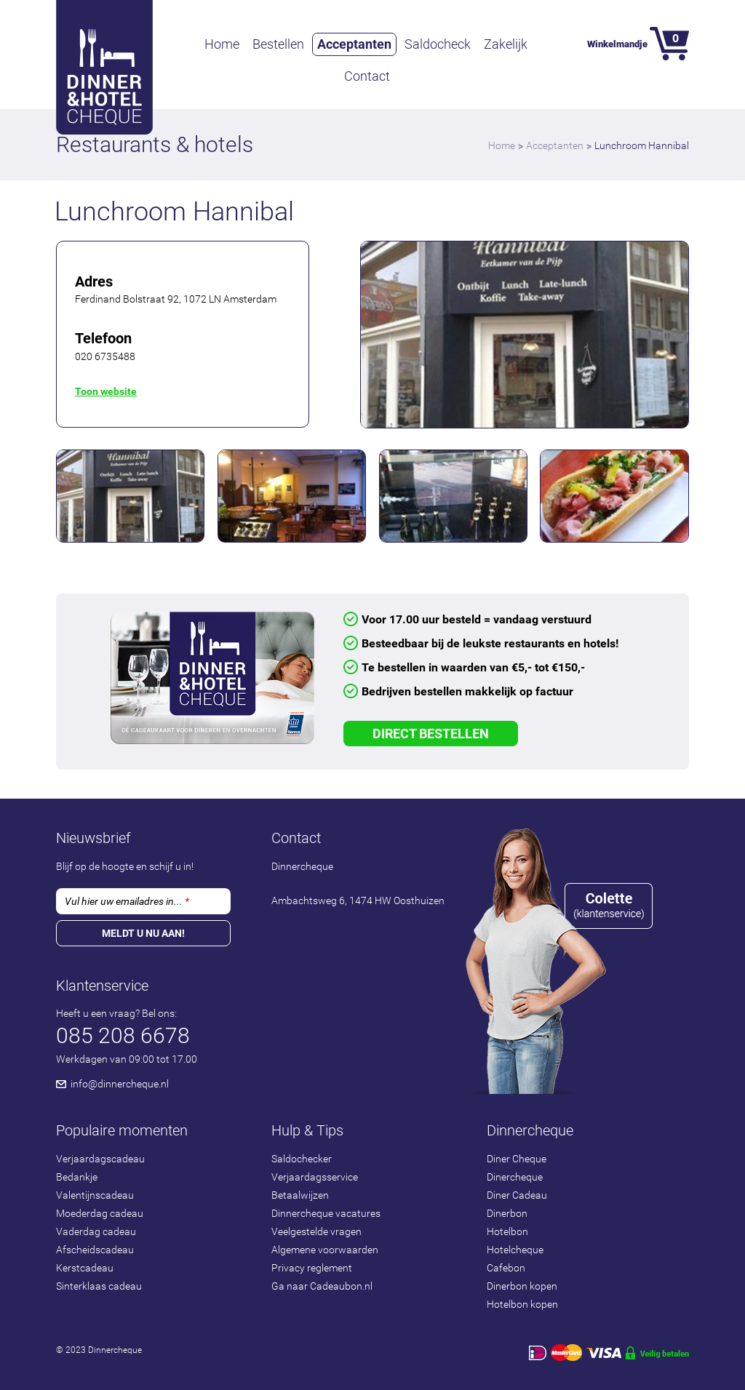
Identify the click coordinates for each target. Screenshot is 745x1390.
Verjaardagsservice (314, 1177)
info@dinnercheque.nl (120, 1084)
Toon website (106, 391)
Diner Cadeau (517, 1195)
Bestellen (278, 44)
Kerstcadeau (84, 1268)
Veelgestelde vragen (316, 1231)
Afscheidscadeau (95, 1249)
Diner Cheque (516, 1159)
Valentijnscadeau (95, 1195)
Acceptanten (354, 44)
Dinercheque (515, 1177)
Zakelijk (505, 44)
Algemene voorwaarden (324, 1249)
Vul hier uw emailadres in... (127, 901)
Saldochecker (301, 1159)
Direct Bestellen (430, 733)
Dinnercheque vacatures (326, 1213)
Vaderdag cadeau (96, 1231)
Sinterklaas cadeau (99, 1286)
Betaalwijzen (300, 1195)
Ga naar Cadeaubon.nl (321, 1286)
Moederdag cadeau (99, 1213)
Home (221, 44)
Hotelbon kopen (522, 1304)
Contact (367, 76)
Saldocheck (438, 44)
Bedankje (76, 1177)
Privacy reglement (311, 1268)
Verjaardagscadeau (100, 1159)
